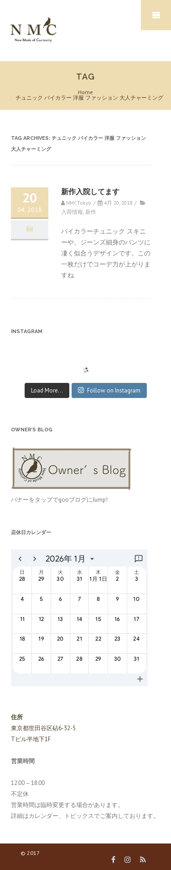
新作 (90, 211)
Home (85, 92)
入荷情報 (72, 211)
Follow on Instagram (109, 390)
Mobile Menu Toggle (156, 15)
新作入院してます (90, 191)
